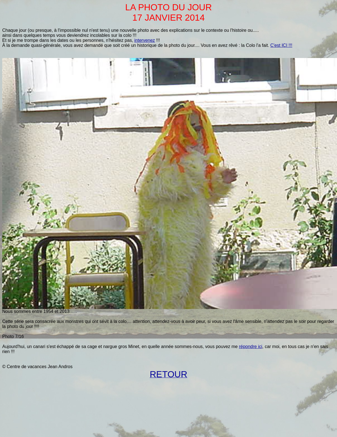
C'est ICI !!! (281, 45)
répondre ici (250, 346)
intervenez (144, 40)
